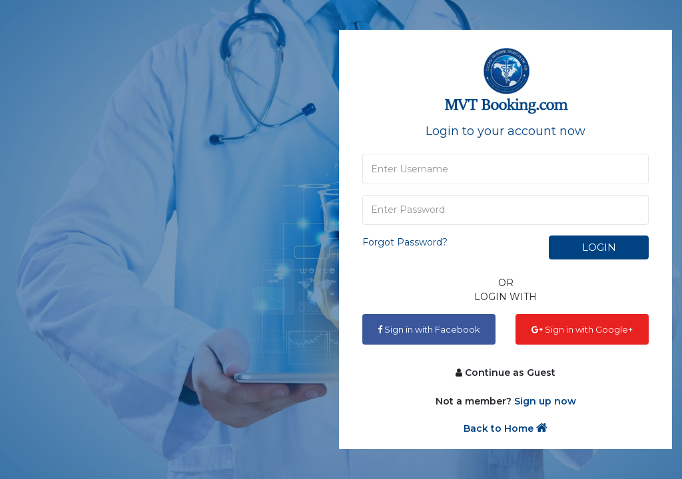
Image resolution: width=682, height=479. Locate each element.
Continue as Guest (505, 373)
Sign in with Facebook (429, 329)
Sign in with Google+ (582, 329)
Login (599, 247)
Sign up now (545, 401)
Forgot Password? (405, 242)
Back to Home (505, 428)
